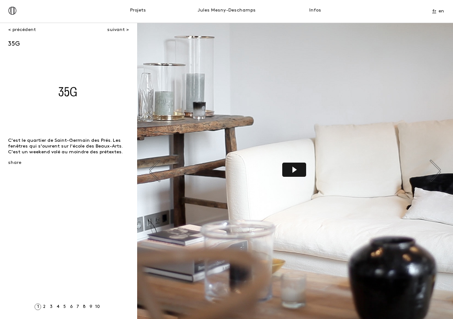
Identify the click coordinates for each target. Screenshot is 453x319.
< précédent (22, 29)
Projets (138, 10)
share (14, 162)
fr (434, 11)
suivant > (118, 29)
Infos (315, 10)
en (441, 11)
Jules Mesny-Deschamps (227, 10)
